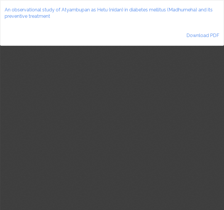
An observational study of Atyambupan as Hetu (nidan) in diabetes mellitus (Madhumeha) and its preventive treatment (109, 13)
